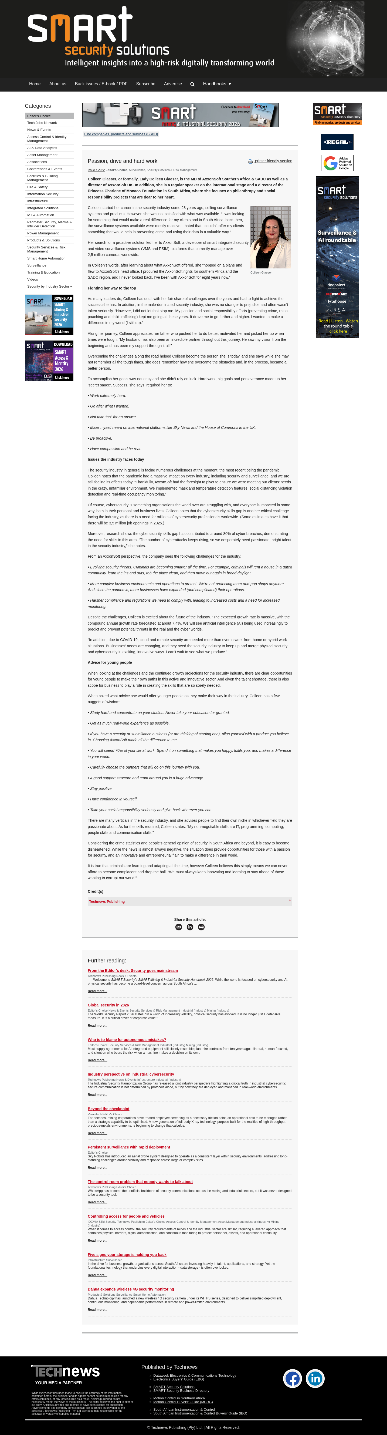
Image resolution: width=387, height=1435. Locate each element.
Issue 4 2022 (96, 169)
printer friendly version (269, 161)
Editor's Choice (39, 116)
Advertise (173, 84)
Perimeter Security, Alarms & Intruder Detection (49, 224)
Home (35, 84)
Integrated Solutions (43, 208)
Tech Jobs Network (42, 123)
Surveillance (36, 265)
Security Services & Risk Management (46, 249)
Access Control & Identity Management (46, 139)
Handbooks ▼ (217, 83)
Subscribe (145, 84)
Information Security (43, 194)
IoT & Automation (40, 215)
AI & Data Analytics (42, 148)
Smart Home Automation (46, 258)
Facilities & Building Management (42, 178)
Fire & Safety (37, 187)
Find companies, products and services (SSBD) (121, 134)
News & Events (39, 130)
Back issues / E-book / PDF (101, 84)
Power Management (43, 233)
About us (57, 84)
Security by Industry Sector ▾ (49, 286)
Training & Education (43, 272)
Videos (32, 279)
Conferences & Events (44, 169)
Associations (37, 162)
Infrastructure (37, 201)
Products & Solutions (43, 240)
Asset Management (42, 155)
